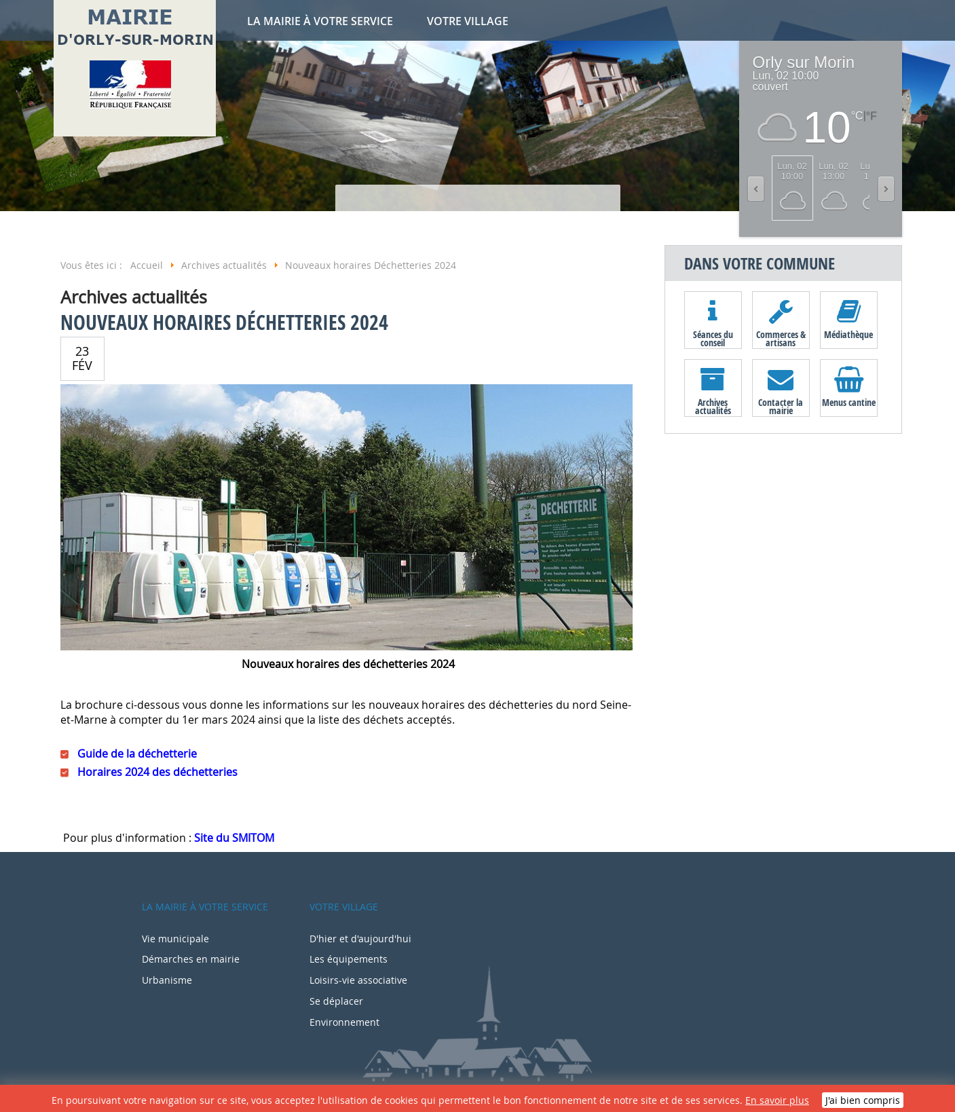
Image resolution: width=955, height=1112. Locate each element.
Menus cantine (849, 402)
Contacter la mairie (780, 406)
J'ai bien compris (862, 1100)
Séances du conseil (713, 338)
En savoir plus (777, 1100)
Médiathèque (848, 334)
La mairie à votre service (320, 21)
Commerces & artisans (781, 338)
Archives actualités (713, 406)
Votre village (467, 21)
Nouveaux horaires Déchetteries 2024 (224, 322)
